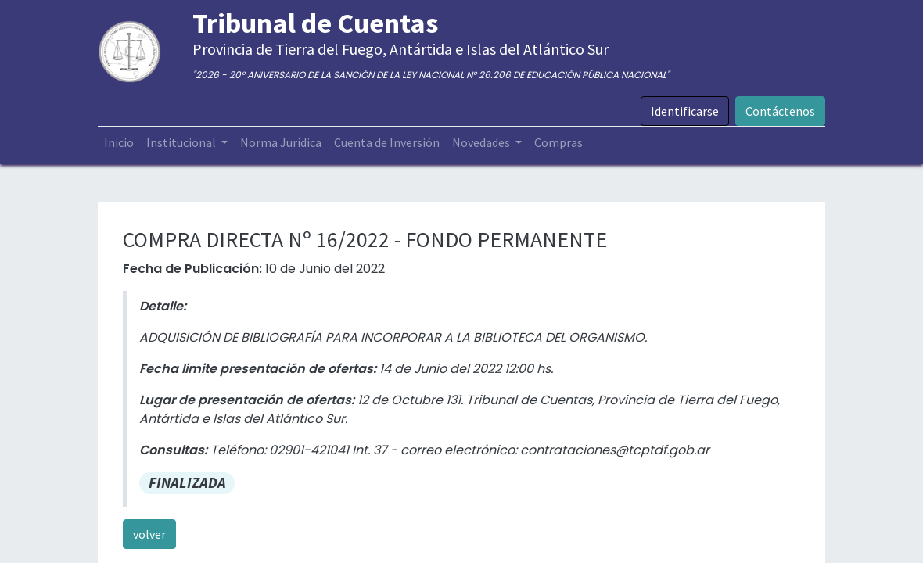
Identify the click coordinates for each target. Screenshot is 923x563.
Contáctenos (780, 111)
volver (149, 534)
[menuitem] (119, 142)
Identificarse (685, 111)
